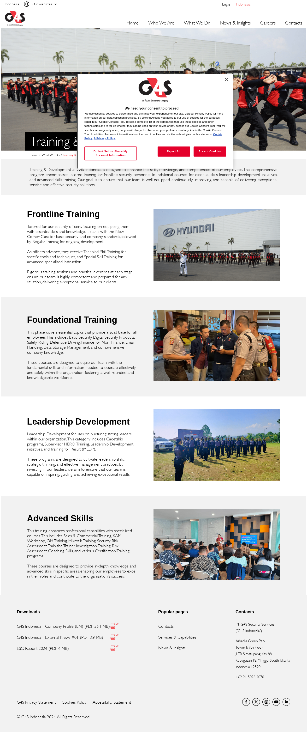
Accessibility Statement (112, 702)
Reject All (174, 151)
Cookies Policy (74, 702)
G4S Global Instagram (266, 702)
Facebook (246, 702)
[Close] (226, 79)
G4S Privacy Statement (36, 702)
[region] (155, 121)
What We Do (50, 155)
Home (133, 23)
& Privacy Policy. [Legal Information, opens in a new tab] (105, 138)
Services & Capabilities (177, 637)
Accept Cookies (210, 151)
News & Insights (171, 648)
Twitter (256, 702)
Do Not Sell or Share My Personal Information (111, 153)
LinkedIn (286, 702)
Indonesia (243, 4)
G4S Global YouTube (276, 702)
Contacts (293, 23)
